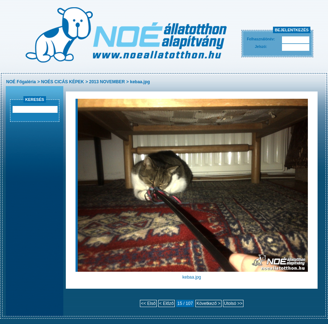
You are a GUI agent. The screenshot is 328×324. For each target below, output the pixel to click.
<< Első (148, 303)
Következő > (208, 303)
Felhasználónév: (261, 39)
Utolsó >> (233, 303)
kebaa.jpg (140, 81)
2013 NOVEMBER (107, 81)
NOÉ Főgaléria (21, 81)
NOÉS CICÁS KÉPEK (62, 81)
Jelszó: (261, 47)
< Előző (166, 303)
